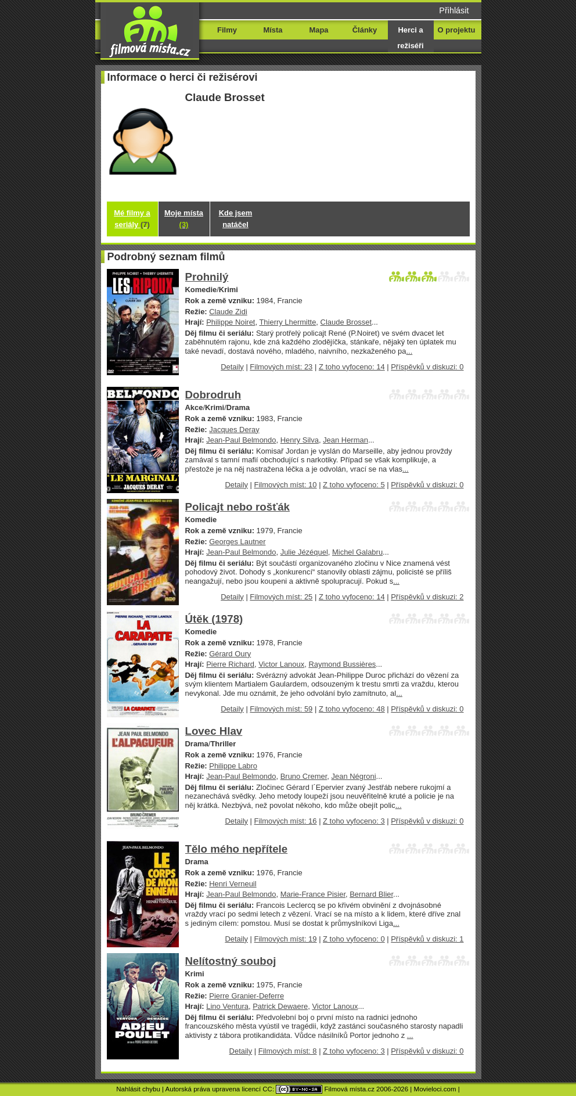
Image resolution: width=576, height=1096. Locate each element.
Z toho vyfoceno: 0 (354, 939)
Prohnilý (207, 277)
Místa (272, 30)
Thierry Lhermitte (287, 322)
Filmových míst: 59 (281, 709)
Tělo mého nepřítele (236, 849)
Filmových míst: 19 (285, 939)
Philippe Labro (233, 765)
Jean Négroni (354, 776)
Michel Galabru (357, 552)
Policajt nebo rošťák (237, 507)
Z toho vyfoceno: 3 (354, 821)
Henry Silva (299, 440)
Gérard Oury (230, 653)
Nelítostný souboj (230, 961)
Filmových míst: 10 (285, 484)
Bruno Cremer (303, 776)
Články (364, 30)
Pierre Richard (230, 664)
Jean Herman (345, 440)
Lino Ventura (227, 1006)
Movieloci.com (435, 1089)
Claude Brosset (346, 322)
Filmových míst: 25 (281, 596)
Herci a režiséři (410, 38)
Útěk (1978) (214, 619)
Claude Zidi (228, 311)
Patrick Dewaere (280, 1006)
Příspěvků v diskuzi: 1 (427, 939)
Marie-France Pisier (312, 894)
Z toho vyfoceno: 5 (354, 484)
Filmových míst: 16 (285, 821)
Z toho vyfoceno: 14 (352, 366)
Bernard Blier (371, 894)
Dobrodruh (213, 395)
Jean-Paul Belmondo (241, 440)
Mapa (318, 30)
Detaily (232, 366)
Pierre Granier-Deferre (246, 995)
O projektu (457, 30)
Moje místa (183, 219)
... (409, 351)
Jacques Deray (234, 429)
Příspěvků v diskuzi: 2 (427, 596)
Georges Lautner (237, 541)
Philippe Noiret (230, 322)
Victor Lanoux (281, 664)
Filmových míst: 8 (287, 1051)
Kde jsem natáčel (236, 219)
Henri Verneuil (232, 883)
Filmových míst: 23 (281, 366)
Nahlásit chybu (138, 1089)
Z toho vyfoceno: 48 (352, 709)
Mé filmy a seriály (132, 219)
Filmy (227, 30)
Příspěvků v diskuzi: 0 (427, 366)
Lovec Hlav (214, 731)
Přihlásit (454, 10)
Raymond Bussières (342, 664)
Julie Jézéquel (304, 552)
